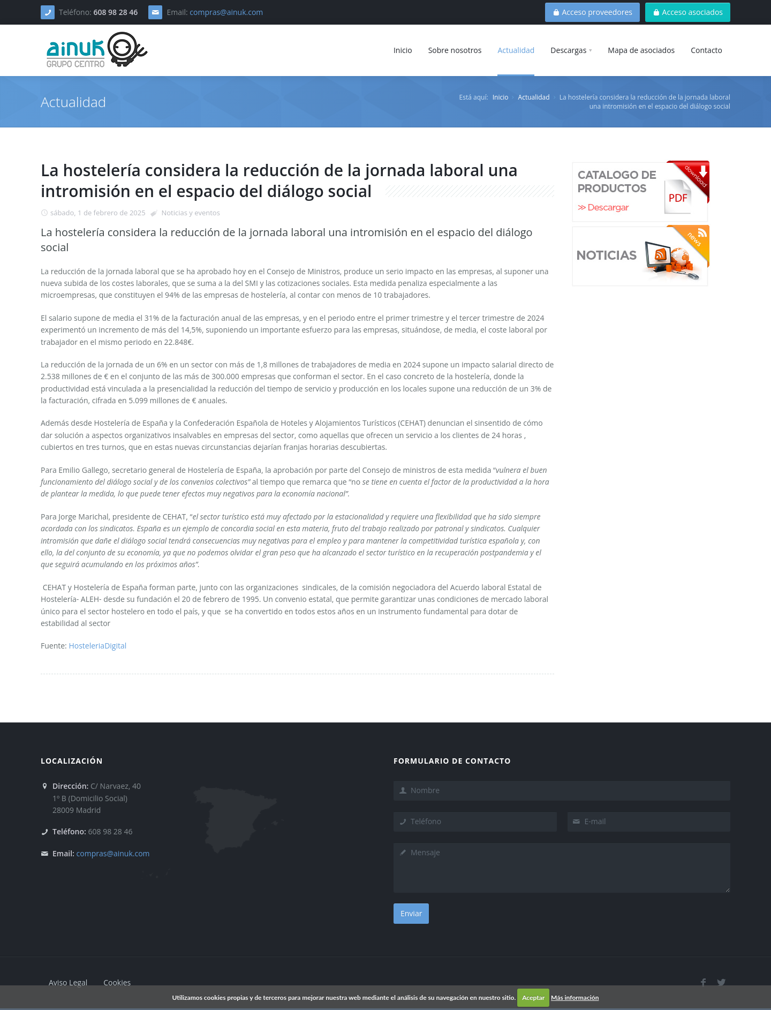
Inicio (501, 97)
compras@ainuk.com (226, 12)
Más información (575, 997)
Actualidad (534, 97)
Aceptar (533, 997)
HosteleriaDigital (97, 645)
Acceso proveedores (592, 12)
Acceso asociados (688, 12)
